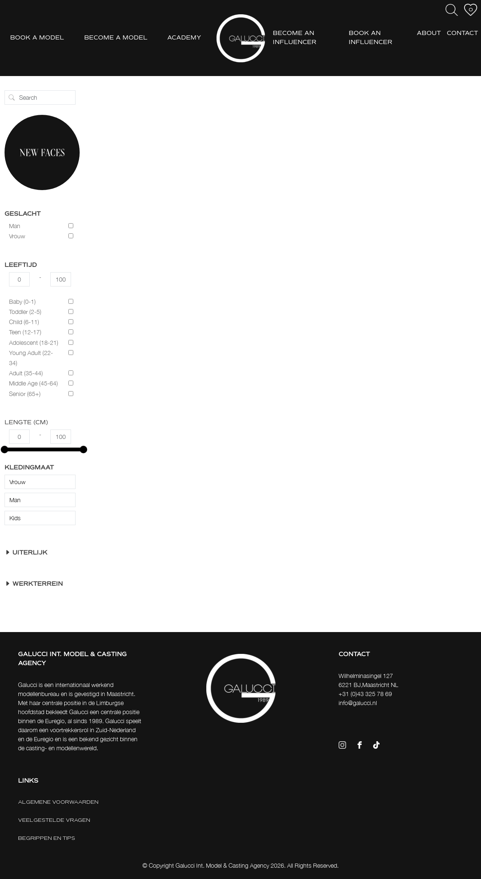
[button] (40, 553)
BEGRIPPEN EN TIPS (46, 838)
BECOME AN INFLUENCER (294, 38)
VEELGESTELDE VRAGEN (54, 820)
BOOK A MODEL (37, 38)
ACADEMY (184, 38)
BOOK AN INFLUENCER (370, 38)
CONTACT (462, 33)
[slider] (4, 449)
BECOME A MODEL (115, 38)
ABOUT (429, 33)
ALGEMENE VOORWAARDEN (58, 802)
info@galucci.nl (358, 702)
